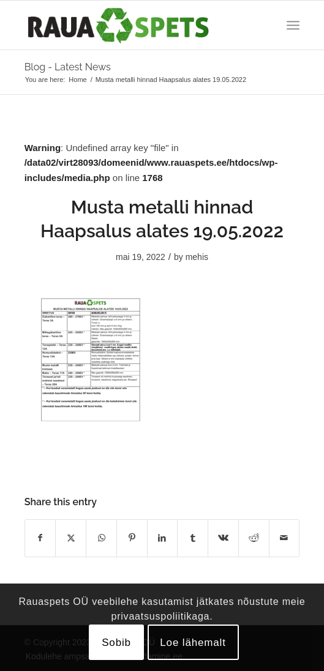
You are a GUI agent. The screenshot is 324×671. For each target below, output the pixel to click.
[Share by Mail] (284, 538)
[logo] (134, 25)
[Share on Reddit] (254, 538)
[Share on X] (71, 538)
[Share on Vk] (223, 538)
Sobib (116, 642)
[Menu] (293, 25)
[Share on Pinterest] (132, 538)
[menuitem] (293, 25)
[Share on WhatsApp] (101, 538)
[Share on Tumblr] (193, 538)
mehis (197, 257)
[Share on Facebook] (40, 538)
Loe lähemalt (193, 642)
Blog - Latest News (67, 67)
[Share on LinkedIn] (163, 538)
